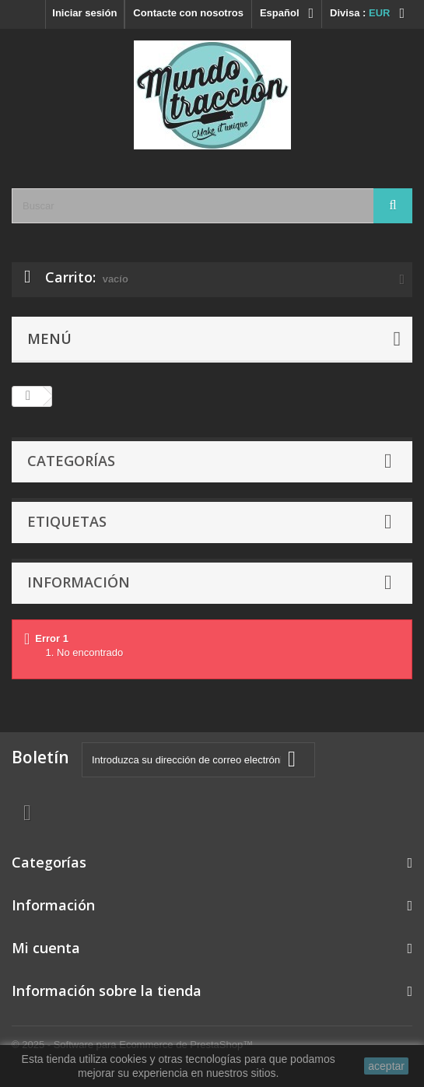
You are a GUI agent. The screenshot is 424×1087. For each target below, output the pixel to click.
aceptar (386, 1066)
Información (78, 582)
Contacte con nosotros (188, 13)
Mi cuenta (46, 947)
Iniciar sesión (84, 13)
